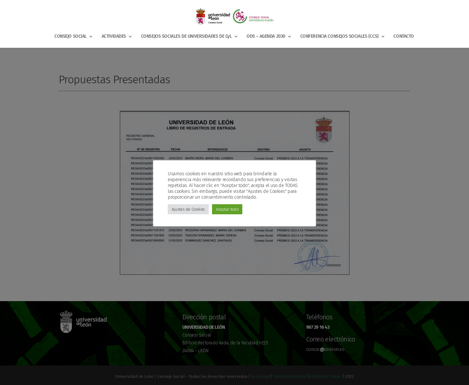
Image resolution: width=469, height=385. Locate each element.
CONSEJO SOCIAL (70, 36)
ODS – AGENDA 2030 (266, 36)
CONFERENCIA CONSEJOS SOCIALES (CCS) (339, 36)
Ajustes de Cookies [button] (188, 209)
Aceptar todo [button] (227, 209)
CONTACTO (403, 36)
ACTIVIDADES (114, 36)
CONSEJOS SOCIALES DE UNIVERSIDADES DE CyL (186, 36)
